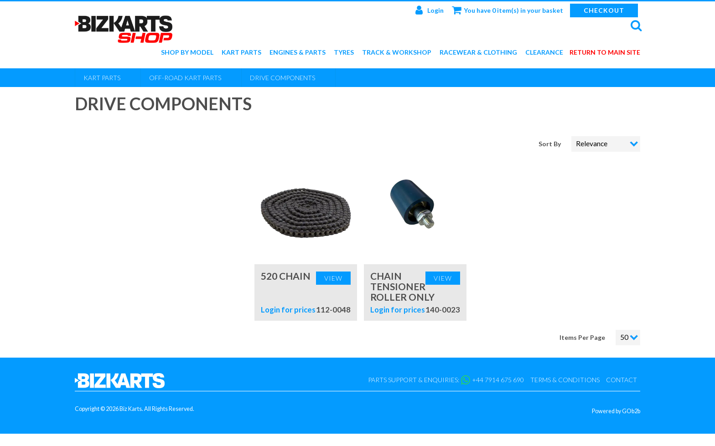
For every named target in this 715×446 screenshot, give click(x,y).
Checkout (604, 10)
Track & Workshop (396, 52)
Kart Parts (241, 52)
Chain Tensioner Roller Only (402, 286)
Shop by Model (187, 52)
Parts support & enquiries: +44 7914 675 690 (446, 379)
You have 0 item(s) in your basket (507, 10)
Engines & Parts (297, 52)
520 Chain (286, 276)
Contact (621, 380)
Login (429, 10)
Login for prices (288, 309)
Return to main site (605, 52)
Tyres (344, 52)
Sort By (550, 144)
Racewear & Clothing (478, 52)
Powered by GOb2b (616, 411)
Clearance (544, 52)
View (333, 278)
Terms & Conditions (565, 380)
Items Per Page (582, 337)
